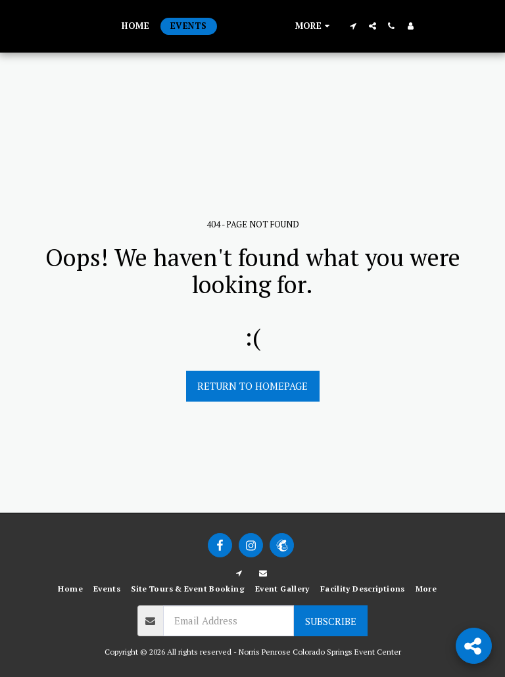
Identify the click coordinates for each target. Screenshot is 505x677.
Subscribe (330, 621)
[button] (405, 26)
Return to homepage (252, 385)
